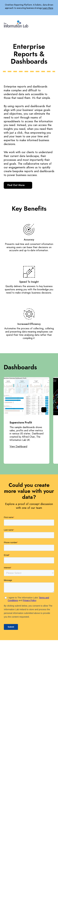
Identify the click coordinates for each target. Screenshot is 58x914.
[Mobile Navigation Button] (52, 23)
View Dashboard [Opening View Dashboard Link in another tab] (18, 446)
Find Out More (17, 185)
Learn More (48, 8)
